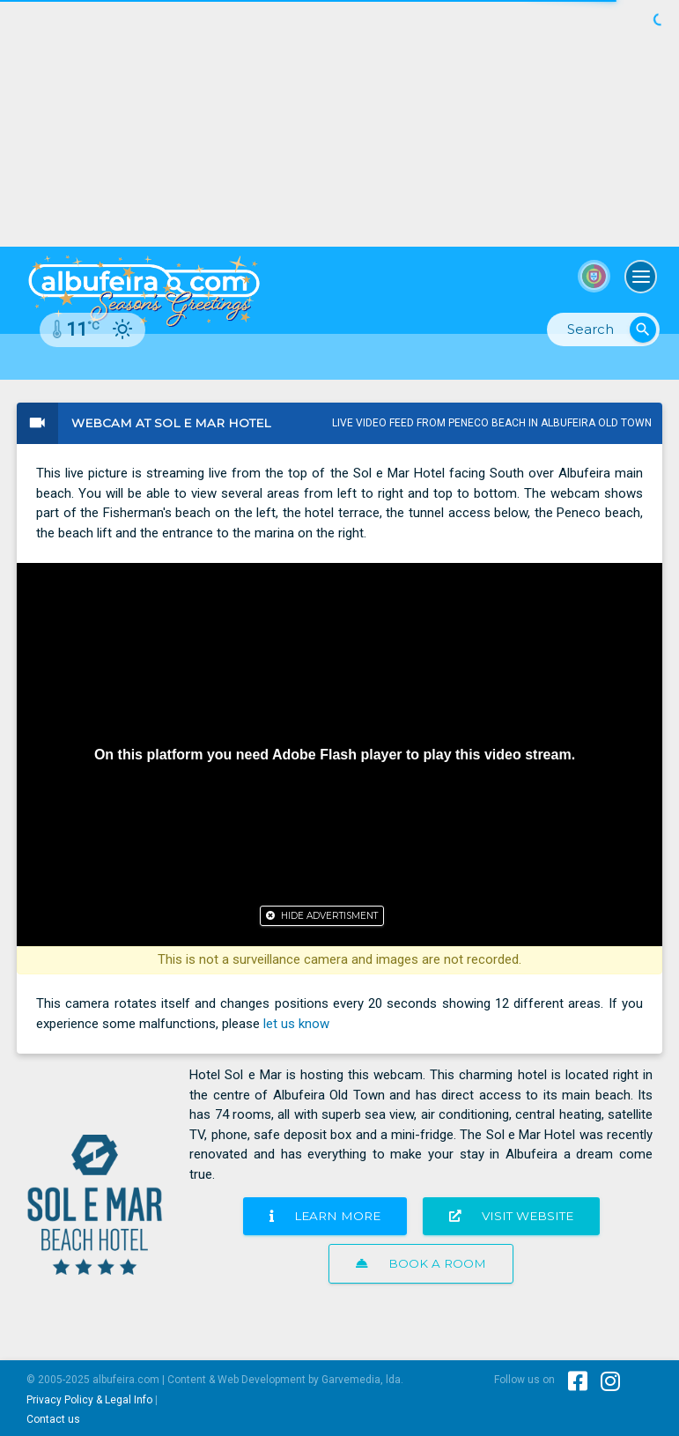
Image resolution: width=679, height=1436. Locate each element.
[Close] (322, 916)
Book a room (421, 1263)
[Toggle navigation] (641, 276)
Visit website (511, 1216)
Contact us (53, 1419)
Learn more (324, 1216)
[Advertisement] (339, 123)
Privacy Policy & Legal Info (89, 1400)
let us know (296, 1024)
